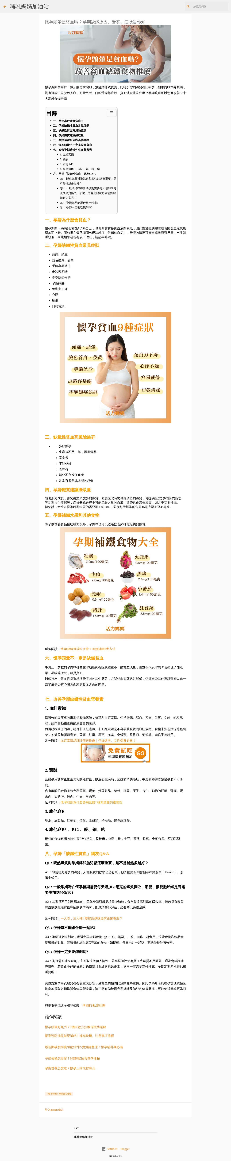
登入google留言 (54, 1109)
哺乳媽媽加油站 (29, 6)
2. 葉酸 (64, 159)
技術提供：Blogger (115, 1148)
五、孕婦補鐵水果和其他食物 (71, 140)
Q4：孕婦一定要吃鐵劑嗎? (76, 207)
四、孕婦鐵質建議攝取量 (68, 135)
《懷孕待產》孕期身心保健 (58, 1094)
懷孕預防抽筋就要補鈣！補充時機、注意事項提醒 (79, 1036)
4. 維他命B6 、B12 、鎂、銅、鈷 (80, 168)
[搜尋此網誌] (210, 6)
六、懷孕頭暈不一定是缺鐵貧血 (72, 144)
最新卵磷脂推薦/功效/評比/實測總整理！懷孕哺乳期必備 (84, 1047)
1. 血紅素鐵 (67, 154)
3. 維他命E (66, 164)
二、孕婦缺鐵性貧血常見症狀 (71, 125)
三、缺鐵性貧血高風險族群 (69, 130)
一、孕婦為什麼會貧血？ (68, 120)
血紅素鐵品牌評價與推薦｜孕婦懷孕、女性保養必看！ (98, 740)
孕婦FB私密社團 (94, 1005)
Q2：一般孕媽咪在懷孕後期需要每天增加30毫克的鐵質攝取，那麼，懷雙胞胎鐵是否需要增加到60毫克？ (88, 193)
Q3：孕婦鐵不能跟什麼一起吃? (79, 202)
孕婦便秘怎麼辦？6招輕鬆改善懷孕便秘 (72, 1058)
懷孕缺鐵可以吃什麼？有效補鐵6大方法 (88, 649)
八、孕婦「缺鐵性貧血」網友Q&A (74, 173)
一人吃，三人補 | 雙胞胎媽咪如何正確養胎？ (92, 918)
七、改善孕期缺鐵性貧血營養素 (72, 149)
